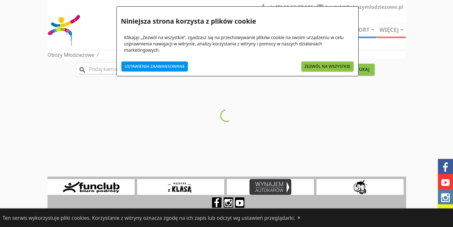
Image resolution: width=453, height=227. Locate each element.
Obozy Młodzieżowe (71, 54)
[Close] (299, 217)
